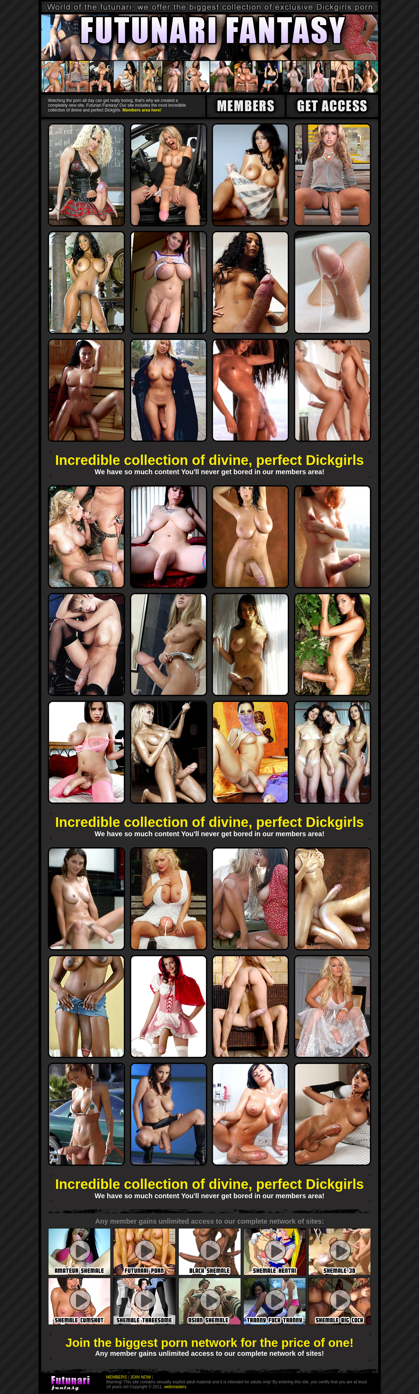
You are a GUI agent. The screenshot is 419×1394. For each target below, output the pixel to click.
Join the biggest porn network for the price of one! (209, 1342)
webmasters (174, 1386)
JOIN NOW (140, 1377)
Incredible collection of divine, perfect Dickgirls (209, 460)
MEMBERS (116, 1377)
